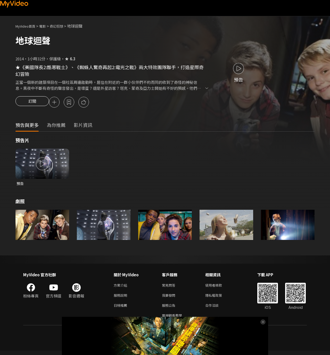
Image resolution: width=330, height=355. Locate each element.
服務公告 (169, 308)
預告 (20, 184)
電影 (47, 26)
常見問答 (169, 286)
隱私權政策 (218, 297)
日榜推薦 (121, 308)
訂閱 (32, 102)
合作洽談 (216, 308)
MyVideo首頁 (27, 26)
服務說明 (121, 297)
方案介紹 (121, 286)
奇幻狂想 (62, 26)
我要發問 (169, 297)
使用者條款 (218, 286)
